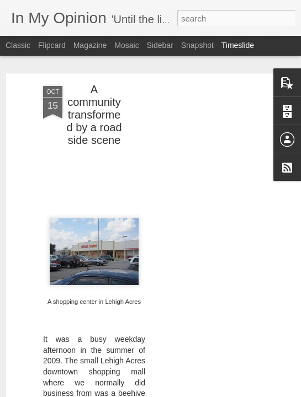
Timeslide (237, 45)
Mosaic (126, 45)
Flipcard (52, 45)
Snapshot (197, 45)
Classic (18, 45)
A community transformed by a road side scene (94, 104)
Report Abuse (217, 391)
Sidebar (160, 45)
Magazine (90, 45)
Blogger (185, 391)
